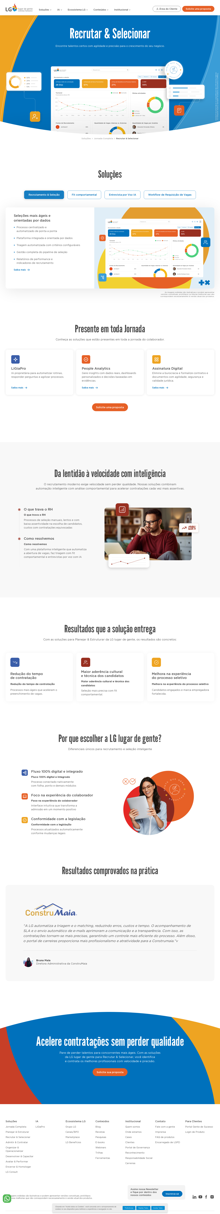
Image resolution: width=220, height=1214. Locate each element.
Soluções (45, 10)
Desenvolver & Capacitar (19, 1156)
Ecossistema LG (78, 10)
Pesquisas (100, 1137)
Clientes (129, 1142)
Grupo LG (71, 1127)
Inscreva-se (172, 1194)
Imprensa (160, 1132)
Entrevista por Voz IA (122, 195)
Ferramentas (102, 1158)
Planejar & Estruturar (17, 1132)
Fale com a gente (165, 1127)
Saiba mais (22, 270)
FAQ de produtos (164, 1137)
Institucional (122, 10)
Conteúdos (100, 10)
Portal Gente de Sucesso (199, 1127)
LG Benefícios (73, 1142)
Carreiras (130, 1163)
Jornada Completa (103, 139)
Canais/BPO (72, 1132)
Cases (128, 1137)
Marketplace (73, 1137)
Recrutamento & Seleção (44, 195)
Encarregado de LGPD (167, 1142)
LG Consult (12, 1172)
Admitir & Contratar (17, 1142)
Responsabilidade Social (139, 1158)
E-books (100, 1142)
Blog (98, 1127)
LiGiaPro (40, 1127)
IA (59, 10)
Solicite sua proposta (110, 1072)
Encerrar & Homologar (18, 1167)
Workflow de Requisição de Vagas (170, 195)
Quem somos (132, 1127)
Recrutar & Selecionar (127, 139)
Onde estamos (133, 1132)
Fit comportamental (84, 195)
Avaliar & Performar (17, 1162)
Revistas (100, 1132)
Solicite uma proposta (198, 9)
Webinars (100, 1148)
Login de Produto (195, 1132)
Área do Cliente (166, 9)
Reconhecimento (135, 1153)
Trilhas (99, 1153)
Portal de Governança (137, 1148)
